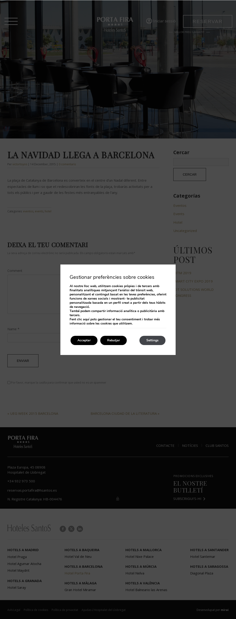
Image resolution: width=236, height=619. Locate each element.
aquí (86, 319)
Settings (152, 340)
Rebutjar (113, 340)
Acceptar (84, 340)
